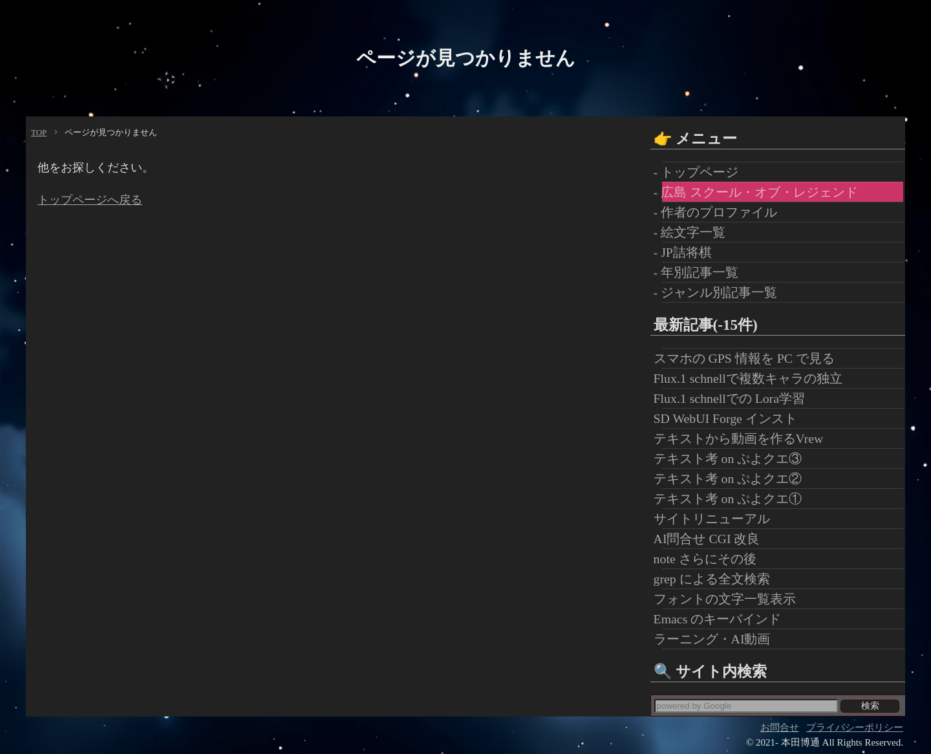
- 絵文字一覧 (694, 232)
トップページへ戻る (89, 199)
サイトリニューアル (716, 519)
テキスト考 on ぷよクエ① (732, 498)
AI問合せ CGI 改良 (711, 539)
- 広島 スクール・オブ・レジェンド (760, 192)
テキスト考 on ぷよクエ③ (732, 458)
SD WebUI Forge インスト (729, 418)
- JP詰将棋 (687, 252)
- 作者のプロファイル (720, 212)
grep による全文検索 (716, 579)
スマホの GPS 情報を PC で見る (748, 358)
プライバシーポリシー (854, 727)
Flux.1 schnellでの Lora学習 (733, 398)
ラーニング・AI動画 (716, 639)
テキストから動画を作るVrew (743, 438)
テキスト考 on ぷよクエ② (732, 478)
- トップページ (700, 172)
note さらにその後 (709, 559)
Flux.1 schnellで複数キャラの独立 (752, 378)
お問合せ (779, 727)
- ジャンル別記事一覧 (720, 292)
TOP (39, 132)
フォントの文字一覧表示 (729, 599)
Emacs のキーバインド (722, 619)
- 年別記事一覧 (700, 272)
